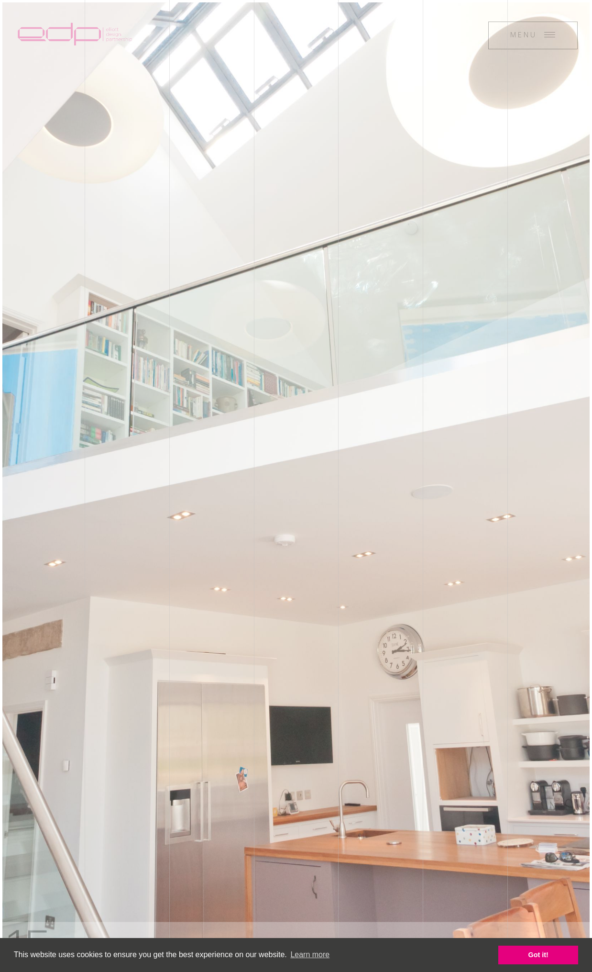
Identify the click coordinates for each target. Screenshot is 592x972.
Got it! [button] (538, 955)
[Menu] (533, 35)
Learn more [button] (309, 954)
